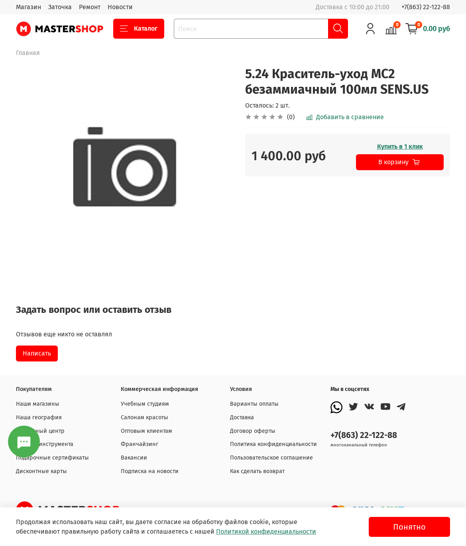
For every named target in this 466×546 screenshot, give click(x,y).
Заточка (60, 7)
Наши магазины (37, 404)
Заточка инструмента (44, 444)
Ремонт (89, 7)
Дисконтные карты (41, 471)
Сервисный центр (40, 431)
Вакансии (134, 457)
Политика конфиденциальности (273, 444)
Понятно (409, 527)
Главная (28, 53)
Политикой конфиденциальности (266, 531)
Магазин (28, 7)
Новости (120, 7)
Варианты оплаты (254, 404)
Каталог (138, 29)
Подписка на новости (150, 471)
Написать (37, 353)
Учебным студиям (145, 404)
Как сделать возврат (257, 471)
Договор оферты (252, 431)
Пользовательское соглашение (271, 457)
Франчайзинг (139, 444)
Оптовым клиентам (146, 431)
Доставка (242, 417)
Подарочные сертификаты (52, 457)
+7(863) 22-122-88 (425, 7)
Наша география (39, 417)
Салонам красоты (144, 417)
